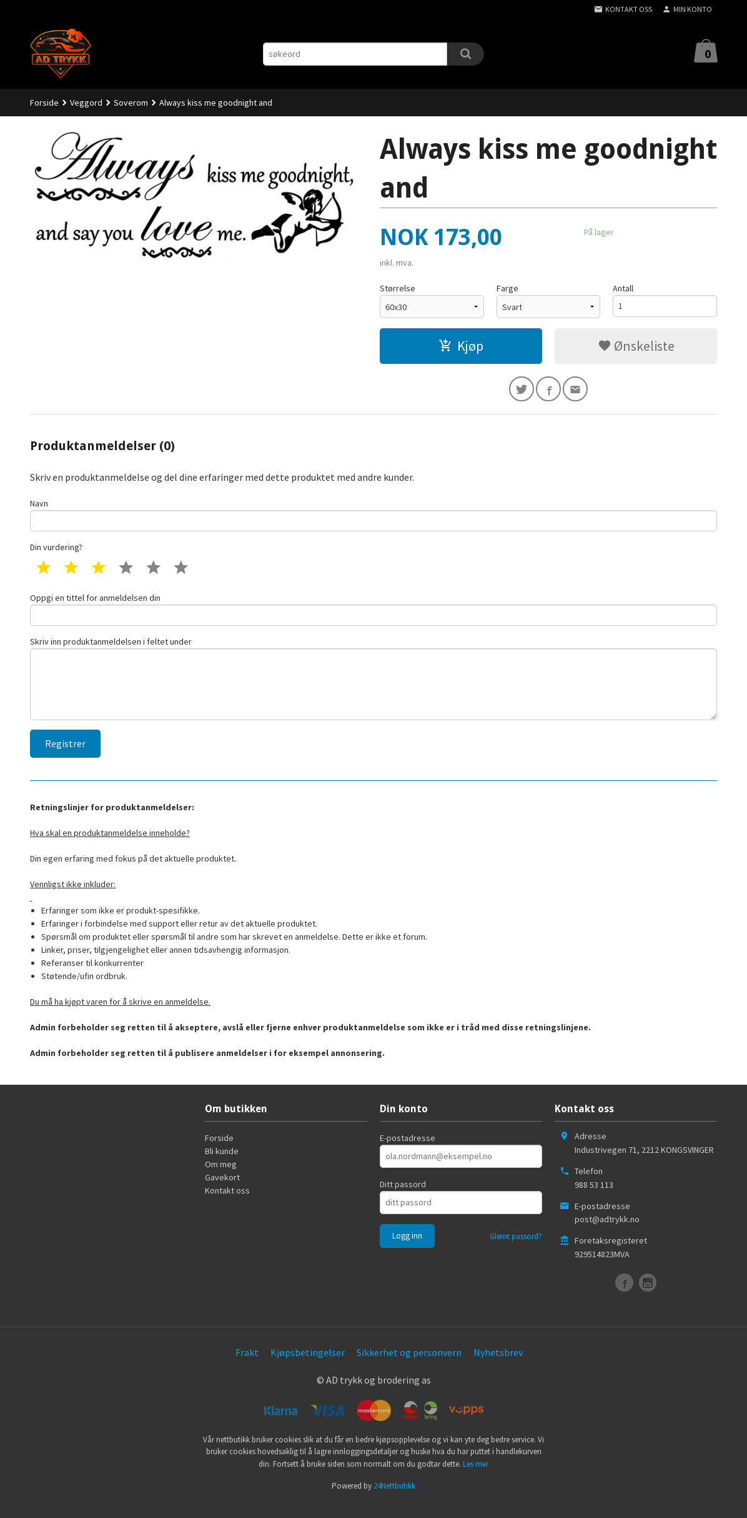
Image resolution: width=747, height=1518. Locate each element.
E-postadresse (407, 1151)
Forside (44, 102)
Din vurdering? (56, 552)
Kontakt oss (227, 1203)
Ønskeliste (636, 345)
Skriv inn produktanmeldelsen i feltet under (373, 688)
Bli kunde (222, 1164)
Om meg (221, 1177)
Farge (507, 288)
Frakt (247, 1365)
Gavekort (222, 1190)
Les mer (475, 1477)
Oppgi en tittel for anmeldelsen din (373, 615)
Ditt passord (403, 1197)
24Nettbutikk (394, 1499)
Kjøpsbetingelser (307, 1365)
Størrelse (397, 288)
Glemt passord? (516, 1249)
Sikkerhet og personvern (409, 1365)
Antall (623, 288)
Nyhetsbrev (498, 1365)
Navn (373, 518)
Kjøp (460, 345)
